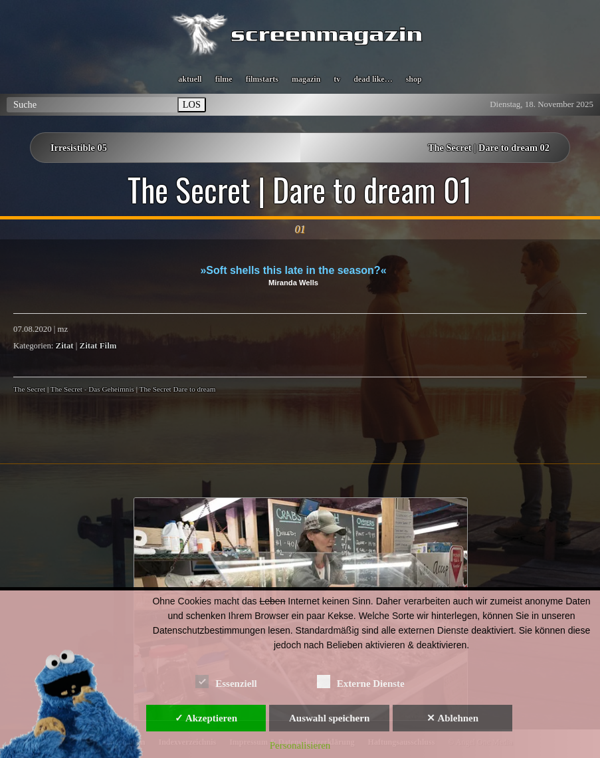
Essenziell (226, 681)
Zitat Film (98, 345)
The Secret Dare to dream (178, 389)
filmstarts (262, 79)
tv (337, 79)
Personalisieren (300, 745)
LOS (192, 104)
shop (414, 79)
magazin (306, 79)
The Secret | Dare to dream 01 (300, 189)
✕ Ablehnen (452, 718)
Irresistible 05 (78, 147)
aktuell (189, 79)
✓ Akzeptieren (206, 718)
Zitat (65, 345)
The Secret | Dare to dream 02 (489, 147)
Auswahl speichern (329, 718)
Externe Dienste (361, 681)
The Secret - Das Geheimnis (92, 389)
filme (224, 79)
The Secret (29, 389)
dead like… (372, 79)
